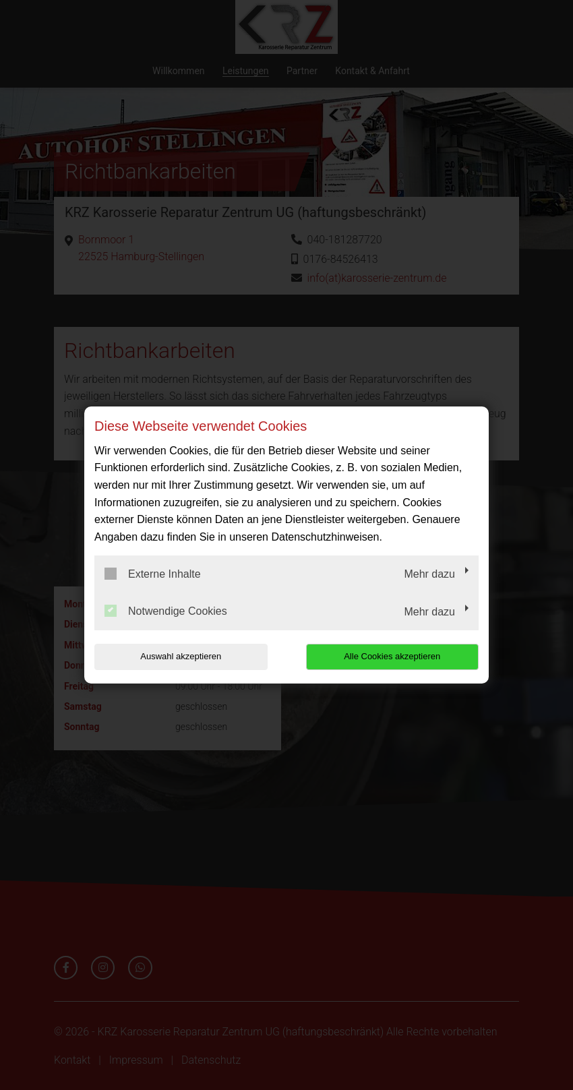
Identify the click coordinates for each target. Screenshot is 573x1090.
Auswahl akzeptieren (180, 656)
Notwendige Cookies (165, 611)
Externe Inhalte (152, 574)
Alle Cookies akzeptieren (392, 656)
